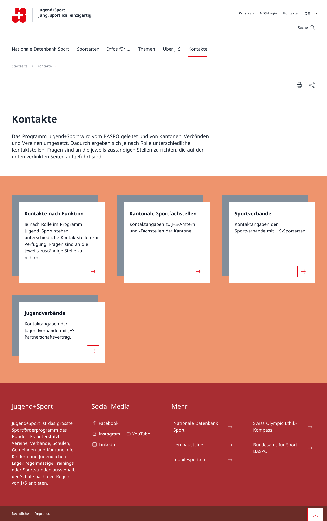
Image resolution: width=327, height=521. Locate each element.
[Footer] (163, 513)
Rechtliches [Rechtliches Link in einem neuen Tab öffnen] (21, 513)
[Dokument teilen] (311, 85)
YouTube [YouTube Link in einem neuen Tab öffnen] (137, 434)
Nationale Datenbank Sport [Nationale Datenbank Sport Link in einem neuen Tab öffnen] (203, 426)
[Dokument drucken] (299, 85)
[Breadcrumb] (161, 66)
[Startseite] (19, 66)
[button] (40, 49)
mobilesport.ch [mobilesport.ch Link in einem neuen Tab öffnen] (203, 459)
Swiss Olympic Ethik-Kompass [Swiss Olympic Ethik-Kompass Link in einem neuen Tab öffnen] (283, 426)
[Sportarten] (88, 49)
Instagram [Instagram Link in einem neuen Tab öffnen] (106, 434)
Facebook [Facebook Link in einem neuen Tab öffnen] (105, 423)
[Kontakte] (290, 13)
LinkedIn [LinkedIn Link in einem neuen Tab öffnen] (104, 444)
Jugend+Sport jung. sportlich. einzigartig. (65, 12)
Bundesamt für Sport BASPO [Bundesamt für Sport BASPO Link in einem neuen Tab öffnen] (283, 448)
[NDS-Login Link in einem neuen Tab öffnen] (268, 13)
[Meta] (268, 13)
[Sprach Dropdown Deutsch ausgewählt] (309, 13)
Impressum (44, 513)
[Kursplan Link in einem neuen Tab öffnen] (246, 13)
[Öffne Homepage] (52, 20)
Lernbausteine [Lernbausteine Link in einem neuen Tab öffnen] (203, 445)
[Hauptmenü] (159, 49)
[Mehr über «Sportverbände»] (303, 271)
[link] (58, 239)
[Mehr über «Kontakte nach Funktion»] (93, 271)
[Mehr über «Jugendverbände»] (93, 351)
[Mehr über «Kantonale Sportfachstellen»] (198, 271)
